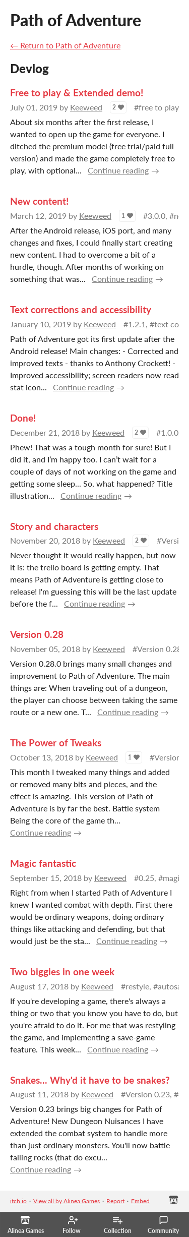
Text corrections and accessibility (80, 309)
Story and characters (54, 526)
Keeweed (86, 107)
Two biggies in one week (62, 971)
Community (163, 1224)
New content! (39, 201)
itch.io (18, 1201)
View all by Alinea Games (66, 1201)
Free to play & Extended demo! (76, 92)
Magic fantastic (43, 863)
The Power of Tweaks (55, 742)
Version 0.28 (37, 634)
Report (115, 1201)
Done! (23, 418)
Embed (140, 1201)
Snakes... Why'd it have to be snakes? (90, 1080)
